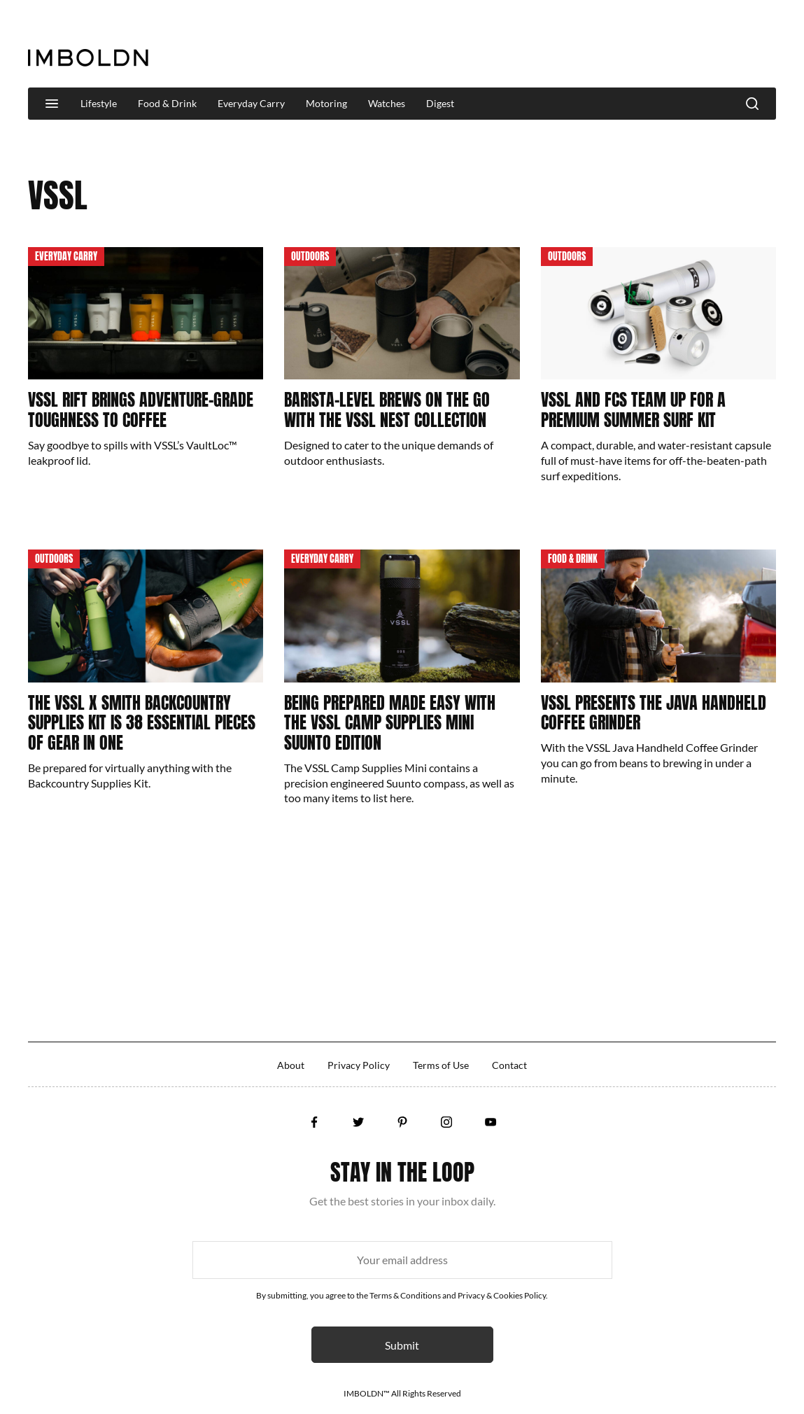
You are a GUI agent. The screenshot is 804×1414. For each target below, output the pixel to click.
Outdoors (310, 256)
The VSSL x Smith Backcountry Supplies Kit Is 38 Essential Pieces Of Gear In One (141, 723)
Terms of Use (441, 1065)
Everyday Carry (251, 103)
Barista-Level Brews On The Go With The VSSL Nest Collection (387, 410)
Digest (440, 103)
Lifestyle (98, 103)
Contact (509, 1065)
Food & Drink (167, 103)
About (290, 1065)
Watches (386, 103)
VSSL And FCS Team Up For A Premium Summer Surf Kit (633, 410)
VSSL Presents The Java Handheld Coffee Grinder (653, 713)
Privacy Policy (358, 1065)
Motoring (326, 103)
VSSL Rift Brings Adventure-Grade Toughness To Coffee (140, 410)
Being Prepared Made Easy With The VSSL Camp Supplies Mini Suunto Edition (389, 723)
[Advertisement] (521, 44)
